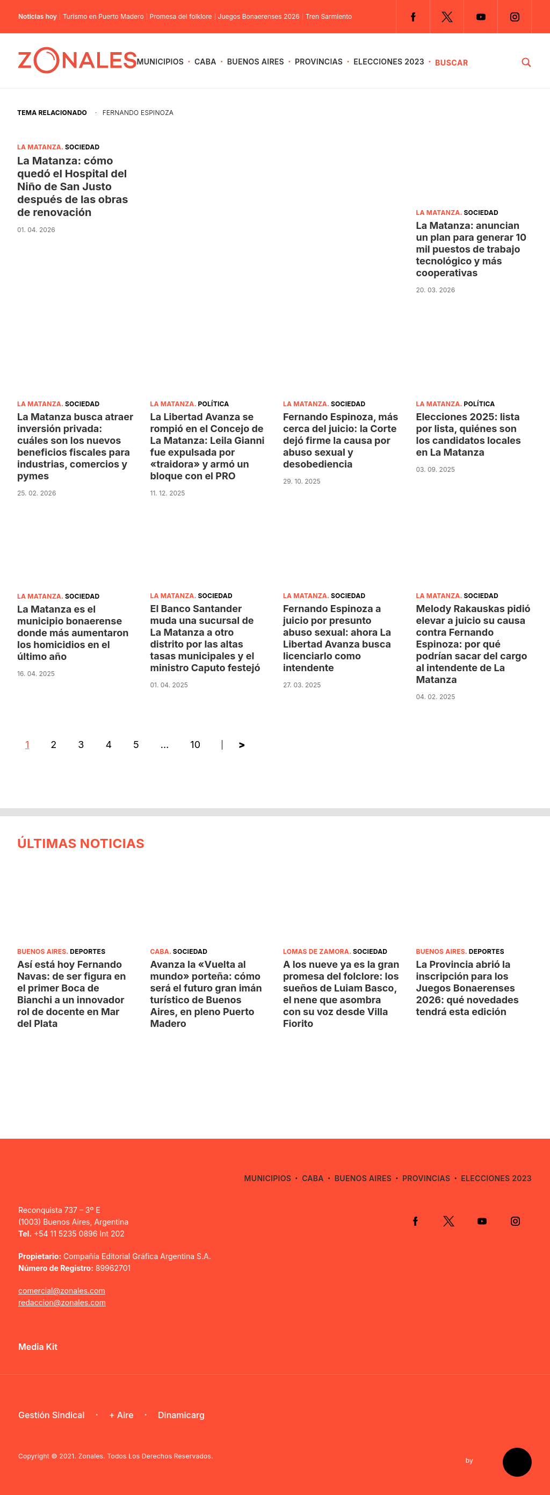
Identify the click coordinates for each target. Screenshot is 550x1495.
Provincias (319, 61)
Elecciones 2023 (388, 61)
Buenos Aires (255, 61)
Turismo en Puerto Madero (103, 16)
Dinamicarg (181, 1415)
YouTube (481, 16)
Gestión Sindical (51, 1415)
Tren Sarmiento (329, 16)
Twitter (447, 16)
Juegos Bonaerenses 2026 (259, 16)
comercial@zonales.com (61, 1290)
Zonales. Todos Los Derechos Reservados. (145, 1456)
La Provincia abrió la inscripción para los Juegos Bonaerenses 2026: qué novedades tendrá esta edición (467, 988)
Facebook (413, 16)
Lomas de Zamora (316, 951)
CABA (205, 61)
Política (213, 404)
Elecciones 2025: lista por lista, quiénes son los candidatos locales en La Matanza (468, 434)
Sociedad (82, 147)
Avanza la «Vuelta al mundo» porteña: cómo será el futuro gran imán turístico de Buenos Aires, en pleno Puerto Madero (206, 994)
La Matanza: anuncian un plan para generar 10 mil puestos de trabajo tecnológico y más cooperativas (471, 249)
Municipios (160, 61)
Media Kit (37, 1346)
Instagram (514, 16)
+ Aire (121, 1415)
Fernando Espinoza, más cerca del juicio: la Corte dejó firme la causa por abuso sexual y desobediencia (340, 440)
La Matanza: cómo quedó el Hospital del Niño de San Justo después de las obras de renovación (72, 186)
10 (195, 744)
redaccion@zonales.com (62, 1302)
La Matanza (39, 147)
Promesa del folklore (181, 16)
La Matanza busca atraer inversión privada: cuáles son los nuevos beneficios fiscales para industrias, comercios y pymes (75, 446)
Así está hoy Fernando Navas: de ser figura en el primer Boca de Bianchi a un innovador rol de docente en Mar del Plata (71, 994)
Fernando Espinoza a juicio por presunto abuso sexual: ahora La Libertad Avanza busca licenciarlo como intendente (337, 638)
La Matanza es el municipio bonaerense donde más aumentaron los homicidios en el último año (72, 632)
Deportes (87, 951)
